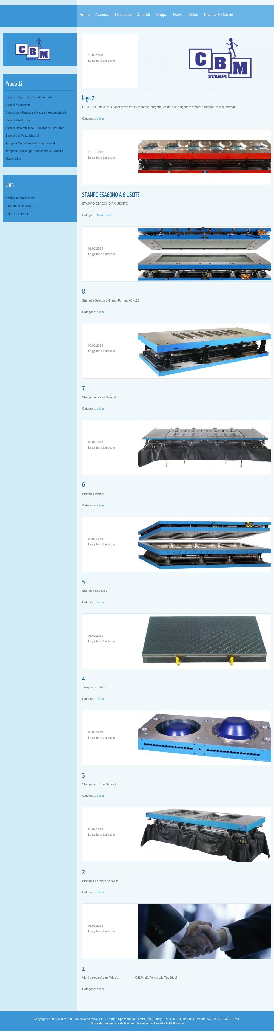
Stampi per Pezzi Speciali (22, 135)
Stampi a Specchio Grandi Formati (28, 97)
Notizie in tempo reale (20, 197)
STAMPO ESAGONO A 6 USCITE (111, 194)
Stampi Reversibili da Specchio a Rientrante (34, 127)
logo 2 (88, 98)
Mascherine (13, 158)
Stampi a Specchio (18, 104)
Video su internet (16, 213)
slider (100, 118)
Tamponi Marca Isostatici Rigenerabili (30, 143)
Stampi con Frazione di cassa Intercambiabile (35, 112)
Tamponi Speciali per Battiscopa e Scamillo (34, 151)
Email (237, 1019)
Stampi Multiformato (18, 120)
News (101, 215)
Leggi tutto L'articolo (101, 60)
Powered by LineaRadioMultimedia (160, 1023)
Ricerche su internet (18, 205)
